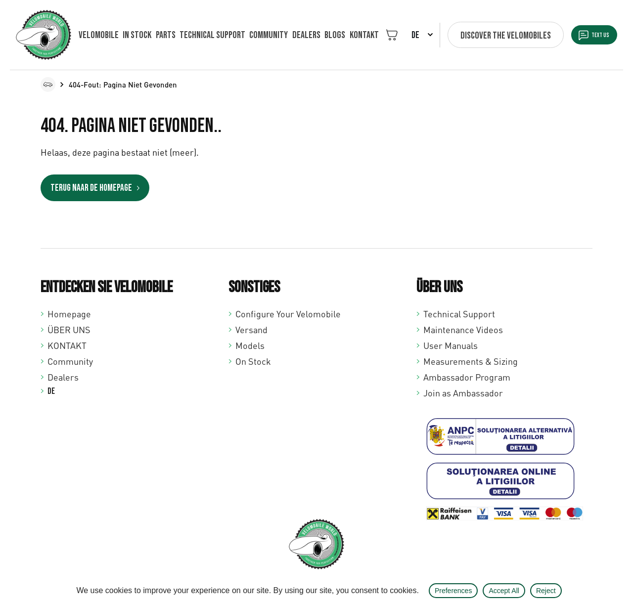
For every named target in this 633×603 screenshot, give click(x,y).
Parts (160, 35)
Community (256, 35)
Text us (591, 36)
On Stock (253, 360)
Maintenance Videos (463, 329)
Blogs (317, 35)
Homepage (69, 313)
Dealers (291, 35)
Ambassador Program (466, 376)
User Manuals (450, 345)
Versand (251, 329)
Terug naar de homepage (95, 188)
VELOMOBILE (99, 35)
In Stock (134, 35)
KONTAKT (343, 35)
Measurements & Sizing (470, 360)
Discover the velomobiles (484, 36)
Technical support (203, 35)
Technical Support (459, 313)
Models (250, 345)
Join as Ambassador (463, 392)
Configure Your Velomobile (288, 313)
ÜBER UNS (68, 329)
